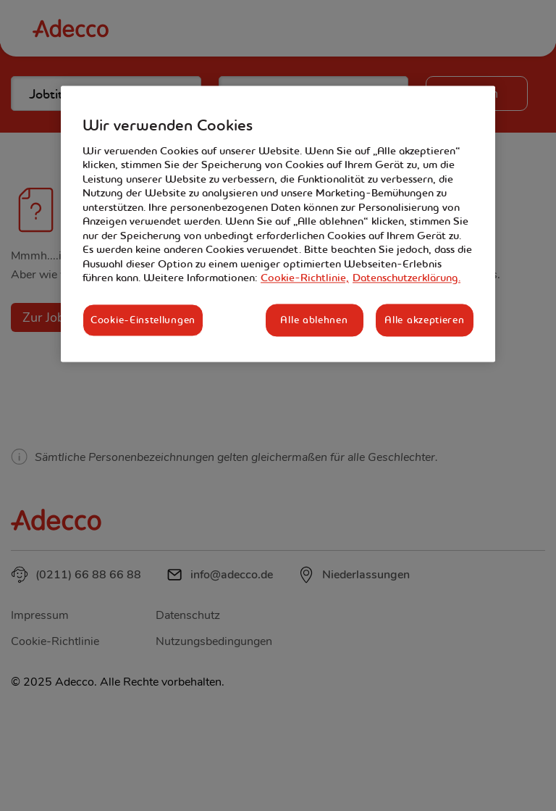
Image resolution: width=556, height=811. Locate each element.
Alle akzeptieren (424, 319)
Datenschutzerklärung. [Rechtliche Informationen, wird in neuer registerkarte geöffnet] (406, 278)
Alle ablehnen (314, 319)
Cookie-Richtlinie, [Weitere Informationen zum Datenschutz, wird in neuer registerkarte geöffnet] (305, 278)
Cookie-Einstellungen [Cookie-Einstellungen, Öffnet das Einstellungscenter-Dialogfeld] (142, 319)
